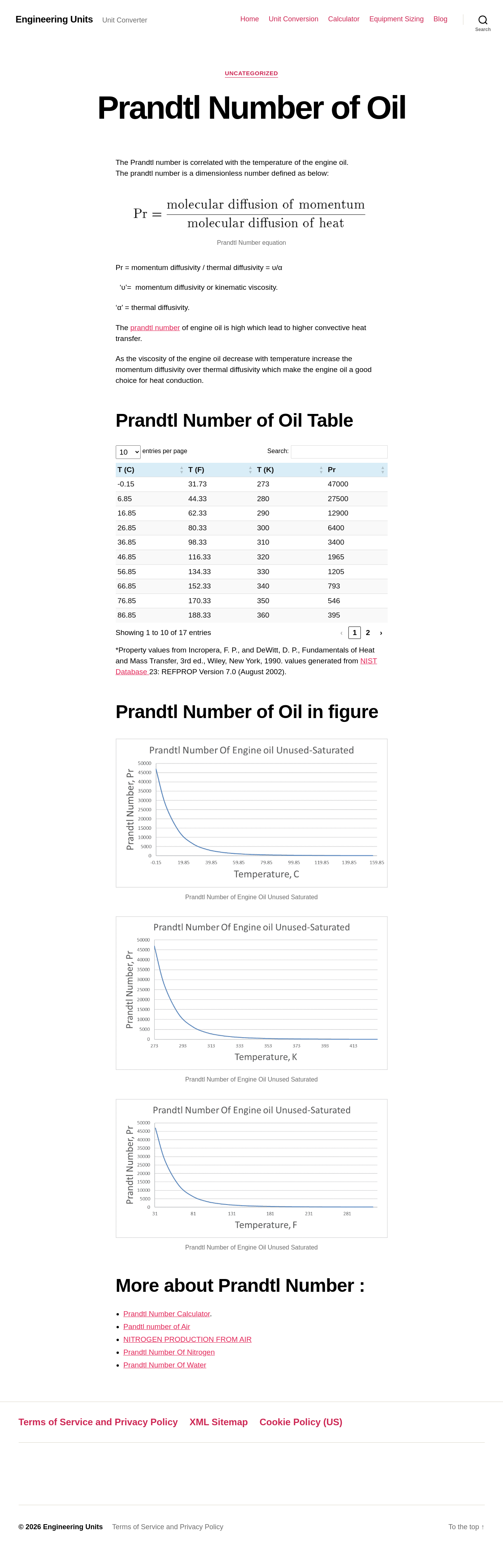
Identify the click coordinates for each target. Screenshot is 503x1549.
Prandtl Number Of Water (165, 1365)
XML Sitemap (219, 1422)
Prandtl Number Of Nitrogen (169, 1352)
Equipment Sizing (396, 19)
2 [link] (368, 632)
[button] (181, 470)
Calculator (344, 19)
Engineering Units (54, 19)
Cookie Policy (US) (300, 1422)
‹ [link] (341, 632)
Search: (278, 451)
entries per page (165, 451)
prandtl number (155, 328)
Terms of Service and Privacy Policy (98, 1422)
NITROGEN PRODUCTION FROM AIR (188, 1339)
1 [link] (355, 632)
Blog (440, 19)
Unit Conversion (294, 19)
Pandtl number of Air (157, 1326)
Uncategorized (251, 73)
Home (249, 19)
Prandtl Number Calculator (167, 1314)
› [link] (381, 632)
